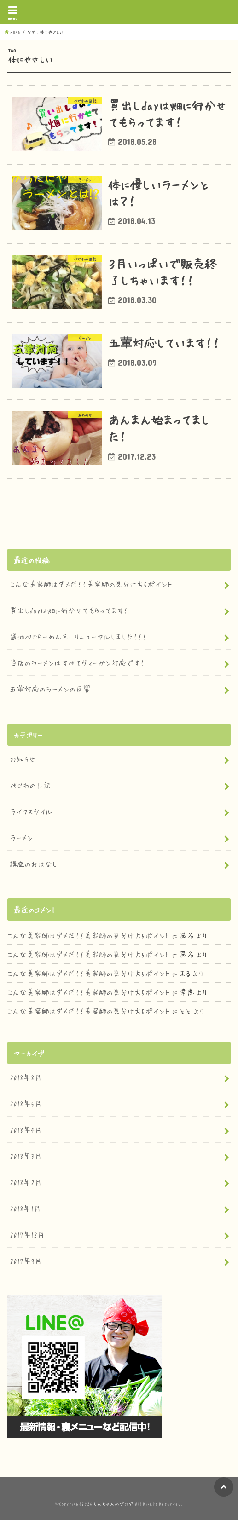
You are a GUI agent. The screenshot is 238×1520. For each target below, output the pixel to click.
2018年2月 (26, 1182)
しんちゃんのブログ (113, 1503)
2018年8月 (26, 1077)
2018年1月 (25, 1208)
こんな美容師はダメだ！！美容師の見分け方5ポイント (91, 583)
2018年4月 (26, 1129)
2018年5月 (26, 1103)
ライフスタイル (31, 811)
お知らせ (22, 758)
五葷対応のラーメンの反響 (50, 688)
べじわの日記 (30, 785)
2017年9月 (26, 1260)
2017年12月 (27, 1234)
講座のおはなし (33, 863)
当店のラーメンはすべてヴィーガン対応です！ (77, 662)
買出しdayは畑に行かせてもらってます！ (69, 610)
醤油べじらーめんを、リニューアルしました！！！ (78, 636)
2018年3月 (26, 1155)
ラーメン (21, 837)
